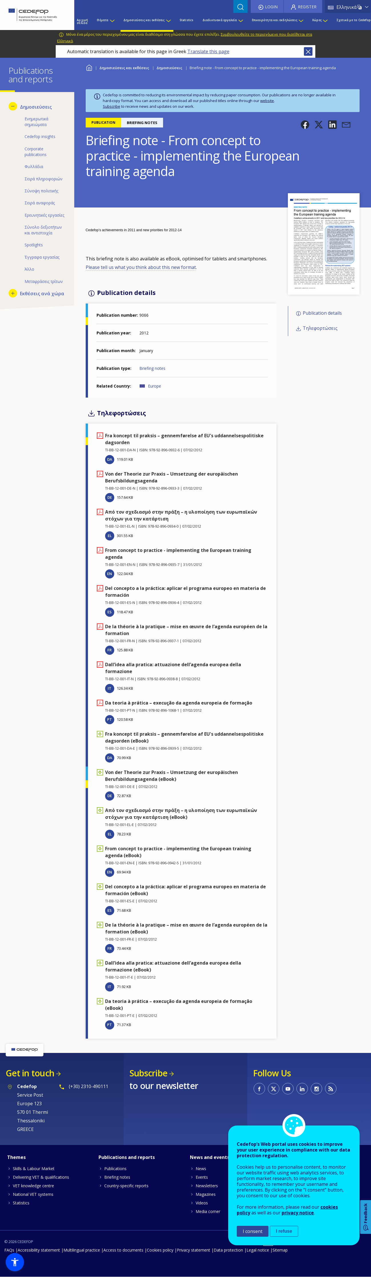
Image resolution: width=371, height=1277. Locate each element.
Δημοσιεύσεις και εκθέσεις (124, 67)
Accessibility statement (39, 1250)
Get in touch (30, 1073)
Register (307, 6)
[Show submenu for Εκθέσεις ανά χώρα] (13, 293)
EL (110, 535)
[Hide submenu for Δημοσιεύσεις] (13, 106)
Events (202, 1177)
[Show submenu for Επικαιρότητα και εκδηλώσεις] (301, 21)
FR (109, 650)
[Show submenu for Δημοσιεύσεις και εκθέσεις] (168, 21)
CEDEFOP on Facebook (259, 1088)
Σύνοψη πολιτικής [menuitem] (41, 190)
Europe (154, 386)
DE (109, 497)
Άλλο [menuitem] (29, 269)
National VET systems (33, 1194)
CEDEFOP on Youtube (288, 1088)
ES (109, 611)
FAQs (9, 1250)
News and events (209, 1157)
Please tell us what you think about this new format (141, 267)
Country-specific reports (126, 1185)
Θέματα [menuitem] (102, 20)
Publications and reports (127, 1157)
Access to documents (123, 1250)
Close (308, 51)
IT (109, 688)
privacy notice (298, 1213)
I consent (252, 1231)
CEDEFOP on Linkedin (302, 1088)
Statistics (21, 1203)
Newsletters (207, 1185)
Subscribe (111, 106)
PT (109, 719)
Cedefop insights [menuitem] (40, 136)
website (267, 100)
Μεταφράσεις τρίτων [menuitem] (44, 281)
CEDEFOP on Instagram (316, 1088)
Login (271, 6)
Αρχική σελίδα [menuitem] (82, 21)
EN (109, 573)
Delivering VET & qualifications (41, 1177)
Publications (115, 1168)
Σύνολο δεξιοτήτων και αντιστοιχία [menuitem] (43, 230)
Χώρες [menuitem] (317, 20)
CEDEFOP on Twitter (273, 1088)
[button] (305, 124)
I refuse (284, 1231)
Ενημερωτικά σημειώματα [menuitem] (36, 121)
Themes (16, 1157)
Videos (202, 1203)
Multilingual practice (81, 1250)
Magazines (206, 1194)
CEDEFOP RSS (330, 1088)
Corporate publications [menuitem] (36, 151)
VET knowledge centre (33, 1185)
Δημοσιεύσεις (169, 67)
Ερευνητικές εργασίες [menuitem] (44, 215)
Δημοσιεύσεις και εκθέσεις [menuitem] (144, 20)
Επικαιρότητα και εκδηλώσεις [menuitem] (274, 20)
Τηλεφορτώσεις (320, 328)
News (201, 1168)
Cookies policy (160, 1250)
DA (109, 459)
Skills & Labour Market (34, 1168)
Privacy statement (193, 1250)
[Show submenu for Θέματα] (112, 21)
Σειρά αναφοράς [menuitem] (40, 202)
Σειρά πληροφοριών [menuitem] (44, 178)
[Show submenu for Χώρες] (325, 21)
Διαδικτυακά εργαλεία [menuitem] (219, 20)
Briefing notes (152, 368)
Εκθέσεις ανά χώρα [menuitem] (42, 293)
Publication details (322, 313)
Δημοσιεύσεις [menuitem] (36, 107)
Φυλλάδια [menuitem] (34, 166)
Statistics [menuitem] (187, 20)
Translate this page (208, 51)
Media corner (208, 1211)
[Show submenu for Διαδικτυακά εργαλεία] (240, 21)
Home (89, 67)
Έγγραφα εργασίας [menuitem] (42, 257)
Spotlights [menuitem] (34, 245)
